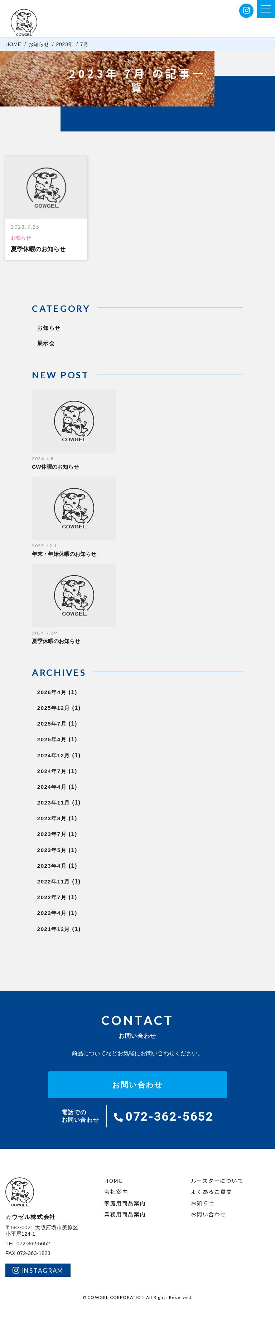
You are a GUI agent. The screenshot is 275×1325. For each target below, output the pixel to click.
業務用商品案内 (125, 1214)
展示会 (46, 343)
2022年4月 (57, 913)
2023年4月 (57, 866)
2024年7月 (57, 771)
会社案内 (116, 1192)
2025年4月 (57, 739)
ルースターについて (217, 1180)
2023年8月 (57, 818)
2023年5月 (57, 850)
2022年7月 (57, 897)
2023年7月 (57, 834)
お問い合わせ (137, 1085)
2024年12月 (59, 755)
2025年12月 (59, 708)
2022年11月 (59, 881)
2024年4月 (57, 787)
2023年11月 (59, 803)
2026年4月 (57, 692)
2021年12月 (59, 929)
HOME (113, 1180)
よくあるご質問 (211, 1192)
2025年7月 (57, 724)
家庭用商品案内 (125, 1203)
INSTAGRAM (38, 1270)
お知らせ (49, 328)
